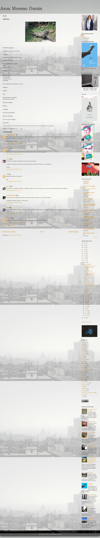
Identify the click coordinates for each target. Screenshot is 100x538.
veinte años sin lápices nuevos (88, 392)
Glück (83, 357)
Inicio (42, 232)
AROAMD (8, 218)
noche (83, 373)
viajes (83, 396)
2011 (84, 256)
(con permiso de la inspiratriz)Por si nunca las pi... (90, 285)
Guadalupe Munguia (11, 195)
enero (86, 315)
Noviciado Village (92, 494)
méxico (83, 371)
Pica (84, 234)
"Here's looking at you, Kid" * (92, 445)
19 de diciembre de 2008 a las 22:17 (14, 181)
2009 (84, 260)
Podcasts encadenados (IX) (89, 229)
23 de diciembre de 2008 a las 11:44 (14, 222)
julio (86, 302)
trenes (85, 291)
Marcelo (8, 186)
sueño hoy (86, 277)
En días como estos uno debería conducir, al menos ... (89, 274)
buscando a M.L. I (92, 421)
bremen (83, 346)
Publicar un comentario (10, 225)
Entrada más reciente (9, 232)
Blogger (59, 534)
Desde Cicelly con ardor (89, 233)
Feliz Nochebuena (87, 212)
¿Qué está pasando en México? (92, 433)
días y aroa (84, 353)
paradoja (86, 279)
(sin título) (90, 472)
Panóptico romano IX (87, 195)
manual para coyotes (86, 369)
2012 (84, 253)
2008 (84, 262)
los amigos (84, 365)
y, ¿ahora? (86, 288)
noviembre (87, 293)
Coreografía (85, 182)
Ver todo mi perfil (86, 38)
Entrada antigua (73, 232)
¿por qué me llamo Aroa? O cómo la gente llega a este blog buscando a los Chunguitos (92, 460)
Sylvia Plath (84, 388)
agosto (86, 300)
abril (86, 308)
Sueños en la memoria (88, 216)
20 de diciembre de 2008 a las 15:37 (14, 213)
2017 (84, 243)
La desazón (85, 206)
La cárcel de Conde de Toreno (92, 410)
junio (86, 304)
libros (83, 361)
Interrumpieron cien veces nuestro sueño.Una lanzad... (90, 267)
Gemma (8, 159)
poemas (83, 379)
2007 (84, 317)
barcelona (84, 342)
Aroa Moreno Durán (21, 8)
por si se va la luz (85, 383)
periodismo (84, 377)
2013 (84, 251)
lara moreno (84, 359)
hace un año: (87, 282)
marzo (86, 310)
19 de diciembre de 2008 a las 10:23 (14, 143)
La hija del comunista (90, 484)
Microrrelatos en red (87, 224)
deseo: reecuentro (88, 270)
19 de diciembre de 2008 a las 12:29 (14, 154)
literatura (84, 363)
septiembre (87, 298)
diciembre (87, 264)
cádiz (83, 348)
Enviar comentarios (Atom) (15, 235)
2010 (84, 258)
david (7, 207)
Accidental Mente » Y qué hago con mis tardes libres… (90, 204)
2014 (84, 249)
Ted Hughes (84, 390)
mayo (86, 306)
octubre (86, 296)
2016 (84, 245)
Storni (83, 386)
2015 (84, 247)
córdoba (83, 350)
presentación (84, 384)
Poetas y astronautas (87, 200)
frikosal (8, 148)
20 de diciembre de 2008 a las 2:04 (14, 190)
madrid (83, 367)
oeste (83, 375)
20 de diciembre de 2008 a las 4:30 (14, 202)
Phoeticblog (86, 181)
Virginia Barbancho (10, 134)
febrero (86, 313)
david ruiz (84, 351)
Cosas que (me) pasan (88, 228)
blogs (83, 344)
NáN (7, 174)
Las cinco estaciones (88, 198)
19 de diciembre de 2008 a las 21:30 (14, 169)
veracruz (83, 394)
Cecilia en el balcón (87, 223)
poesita (83, 381)
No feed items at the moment (89, 188)
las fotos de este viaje (86, 322)
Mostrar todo (95, 237)
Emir (83, 355)
